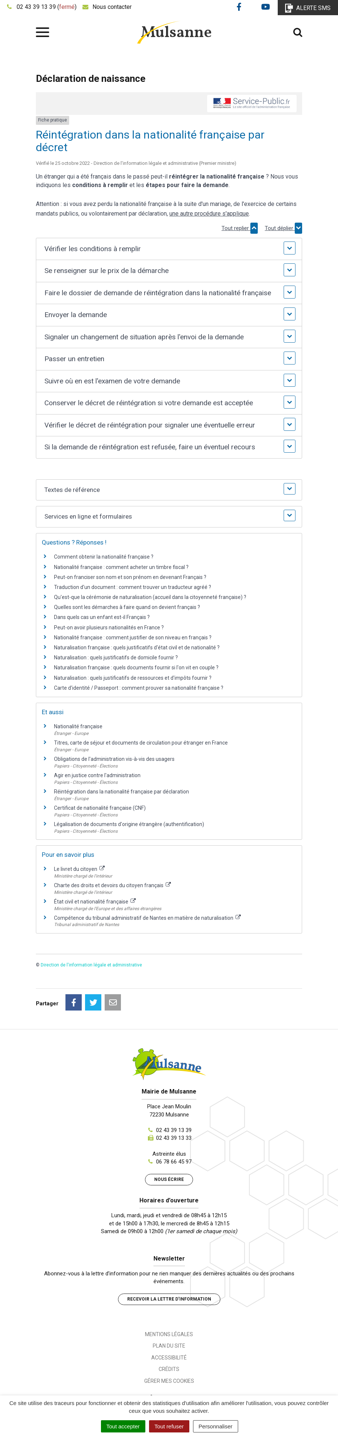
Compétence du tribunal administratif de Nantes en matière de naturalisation (147, 918)
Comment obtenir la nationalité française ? (103, 557)
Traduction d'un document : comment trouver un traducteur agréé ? (132, 587)
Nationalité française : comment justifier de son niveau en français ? (133, 637)
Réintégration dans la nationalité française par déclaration (121, 792)
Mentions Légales (169, 1334)
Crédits (169, 1369)
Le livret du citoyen (79, 869)
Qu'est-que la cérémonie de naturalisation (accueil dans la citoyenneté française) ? (150, 597)
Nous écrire (169, 1179)
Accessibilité (169, 1358)
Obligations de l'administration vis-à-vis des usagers (114, 759)
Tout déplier (283, 228)
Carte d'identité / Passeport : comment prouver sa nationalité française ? (138, 688)
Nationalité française (78, 726)
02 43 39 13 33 (174, 1138)
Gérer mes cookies (169, 1381)
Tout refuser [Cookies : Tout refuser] (169, 1426)
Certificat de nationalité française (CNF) (100, 808)
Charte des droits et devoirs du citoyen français (112, 885)
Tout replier (240, 228)
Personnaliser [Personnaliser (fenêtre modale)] (216, 1426)
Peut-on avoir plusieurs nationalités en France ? (109, 627)
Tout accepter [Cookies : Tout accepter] (123, 1426)
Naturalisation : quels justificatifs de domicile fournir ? (116, 657)
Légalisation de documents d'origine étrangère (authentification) (129, 824)
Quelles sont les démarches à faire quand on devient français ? (127, 607)
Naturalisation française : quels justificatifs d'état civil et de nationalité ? (137, 647)
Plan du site (169, 1346)
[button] (169, 249)
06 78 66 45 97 (174, 1161)
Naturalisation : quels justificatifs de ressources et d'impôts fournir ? (133, 678)
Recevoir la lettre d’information (169, 1299)
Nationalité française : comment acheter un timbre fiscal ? (121, 567)
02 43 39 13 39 (174, 1130)
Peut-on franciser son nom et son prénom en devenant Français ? (130, 577)
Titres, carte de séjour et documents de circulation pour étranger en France (141, 743)
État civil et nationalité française (95, 902)
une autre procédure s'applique (209, 213)
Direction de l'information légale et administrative (91, 965)
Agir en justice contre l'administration (97, 775)
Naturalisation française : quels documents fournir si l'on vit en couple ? (136, 667)
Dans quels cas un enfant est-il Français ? (102, 617)
